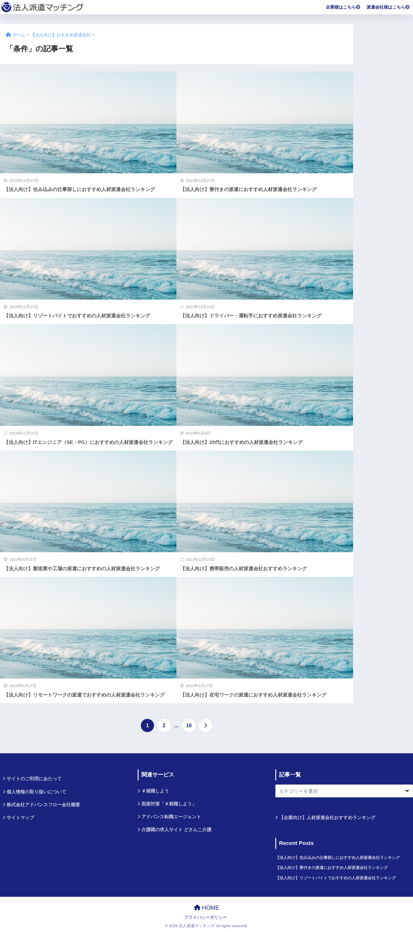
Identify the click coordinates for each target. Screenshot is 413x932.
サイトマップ (20, 817)
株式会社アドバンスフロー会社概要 (43, 804)
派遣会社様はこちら (388, 7)
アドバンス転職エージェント (171, 816)
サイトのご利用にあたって (34, 778)
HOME (206, 908)
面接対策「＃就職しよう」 (168, 803)
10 (189, 725)
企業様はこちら (343, 7)
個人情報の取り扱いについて (36, 791)
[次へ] (205, 725)
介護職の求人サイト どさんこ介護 (176, 829)
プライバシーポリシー (205, 917)
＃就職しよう (155, 791)
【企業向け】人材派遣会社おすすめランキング (327, 817)
